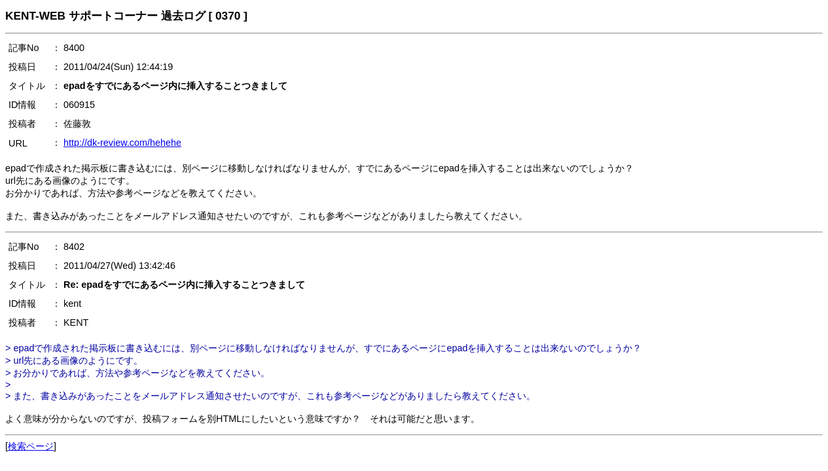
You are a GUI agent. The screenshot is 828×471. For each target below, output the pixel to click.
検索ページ (31, 446)
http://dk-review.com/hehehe (122, 142)
